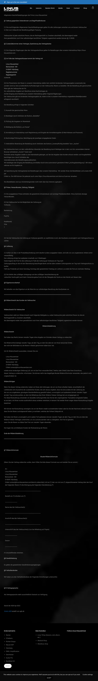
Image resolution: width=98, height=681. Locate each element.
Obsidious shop (43, 644)
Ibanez (8, 635)
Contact (77, 8)
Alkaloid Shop (42, 640)
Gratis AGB (7, 611)
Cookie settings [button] (88, 674)
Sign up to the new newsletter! (17, 2)
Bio (31, 8)
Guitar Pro (9, 658)
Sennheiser (9, 654)
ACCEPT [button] (49, 678)
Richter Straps (11, 641)
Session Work (50, 8)
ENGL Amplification (12, 651)
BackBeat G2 (10, 661)
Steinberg (9, 648)
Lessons (38, 8)
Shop (85, 8)
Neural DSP (10, 645)
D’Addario (9, 638)
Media (60, 8)
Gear (68, 8)
